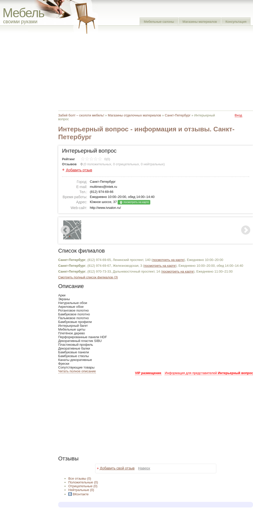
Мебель (23, 13)
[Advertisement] (148, 70)
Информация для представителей (209, 373)
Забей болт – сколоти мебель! (81, 115)
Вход (238, 115)
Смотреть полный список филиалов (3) (88, 277)
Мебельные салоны (159, 22)
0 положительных (98, 164)
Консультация (235, 22)
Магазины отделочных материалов (134, 115)
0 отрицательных (126, 164)
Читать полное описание (77, 371)
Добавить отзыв (79, 170)
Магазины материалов (200, 22)
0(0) (95, 159)
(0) (83, 482)
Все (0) (79, 478)
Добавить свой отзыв (117, 468)
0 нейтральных (152, 164)
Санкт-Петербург (178, 115)
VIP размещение (148, 373)
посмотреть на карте (134, 202)
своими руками (20, 21)
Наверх (144, 468)
